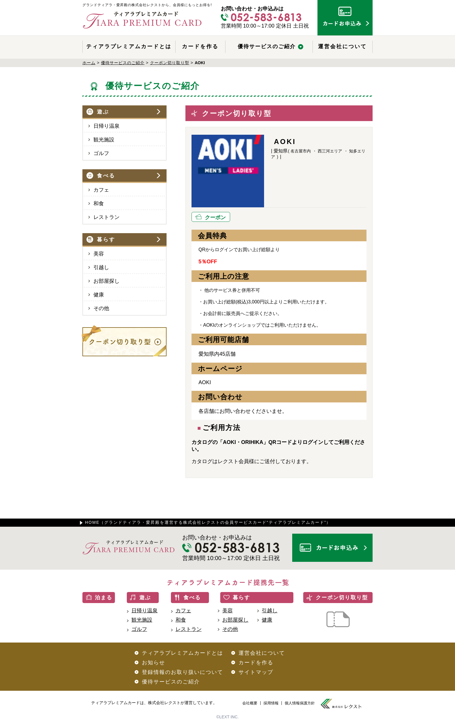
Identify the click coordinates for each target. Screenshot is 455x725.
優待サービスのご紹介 (267, 46)
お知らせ (153, 662)
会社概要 (249, 703)
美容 (98, 254)
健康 (98, 295)
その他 (101, 308)
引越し (101, 267)
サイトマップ (256, 672)
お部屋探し (106, 281)
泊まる (103, 597)
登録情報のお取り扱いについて (182, 672)
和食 (98, 203)
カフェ (101, 190)
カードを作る (200, 46)
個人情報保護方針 (300, 703)
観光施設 (103, 140)
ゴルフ (101, 153)
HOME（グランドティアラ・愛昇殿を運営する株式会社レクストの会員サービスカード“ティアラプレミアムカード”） (208, 522)
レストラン (106, 217)
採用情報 (271, 703)
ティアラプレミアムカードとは (128, 46)
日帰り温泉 (106, 126)
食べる (106, 176)
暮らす (106, 239)
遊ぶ (103, 112)
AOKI (204, 382)
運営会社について (342, 46)
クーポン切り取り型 (342, 597)
